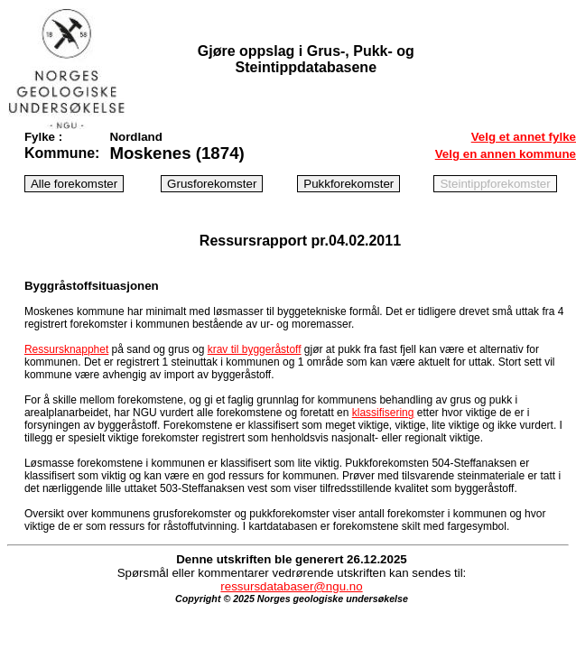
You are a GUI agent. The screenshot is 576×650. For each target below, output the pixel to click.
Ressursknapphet (66, 349)
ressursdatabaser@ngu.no (291, 586)
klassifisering (383, 412)
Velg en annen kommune (505, 154)
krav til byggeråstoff (255, 349)
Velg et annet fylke (523, 137)
